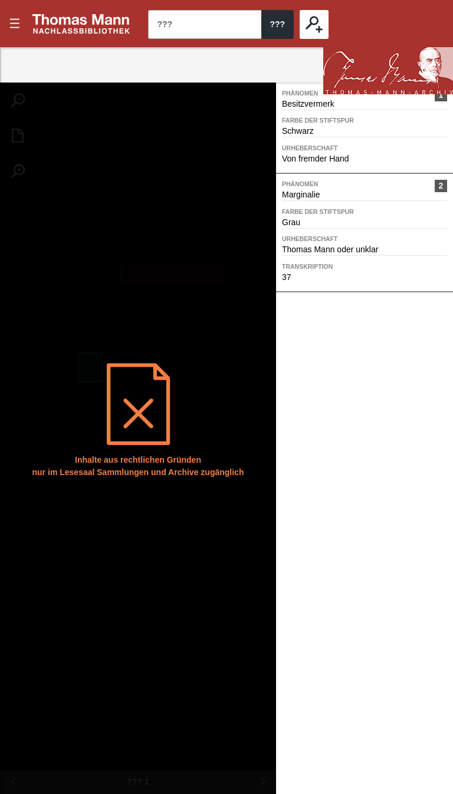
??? (81, 23)
